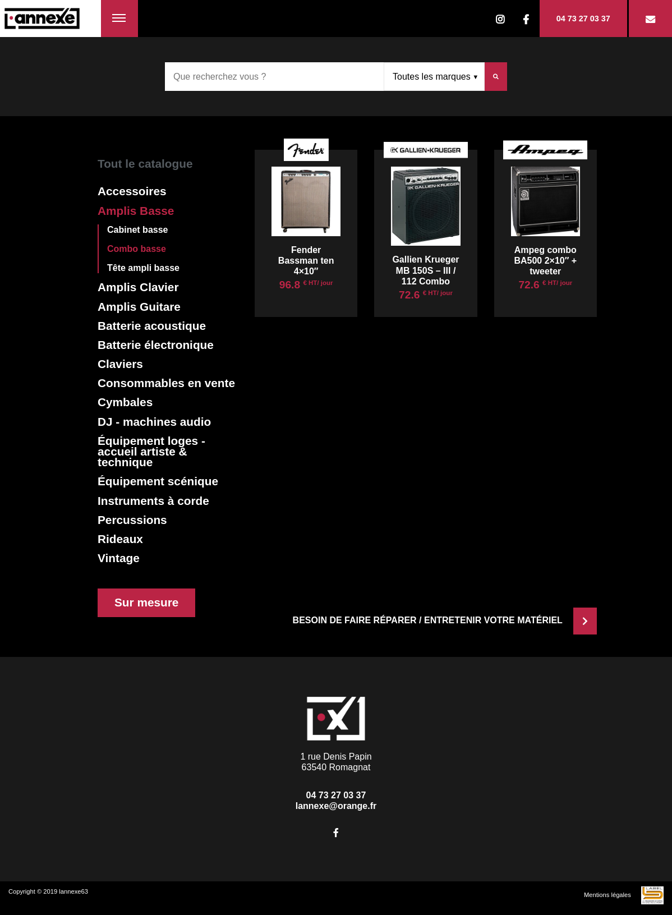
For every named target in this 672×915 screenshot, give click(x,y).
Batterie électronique (156, 344)
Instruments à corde (153, 500)
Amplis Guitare (139, 306)
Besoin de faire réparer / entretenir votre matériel (445, 620)
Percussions (132, 519)
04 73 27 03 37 (583, 18)
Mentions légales (607, 894)
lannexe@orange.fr (336, 806)
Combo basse (136, 249)
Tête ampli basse (143, 268)
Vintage (119, 558)
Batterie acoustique (152, 325)
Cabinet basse (137, 230)
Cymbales (125, 402)
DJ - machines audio (154, 421)
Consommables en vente (166, 383)
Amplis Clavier (138, 287)
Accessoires (132, 191)
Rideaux (120, 539)
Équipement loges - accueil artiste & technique (151, 451)
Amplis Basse (136, 210)
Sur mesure (146, 602)
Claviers (120, 363)
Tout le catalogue (145, 163)
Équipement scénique (158, 481)
